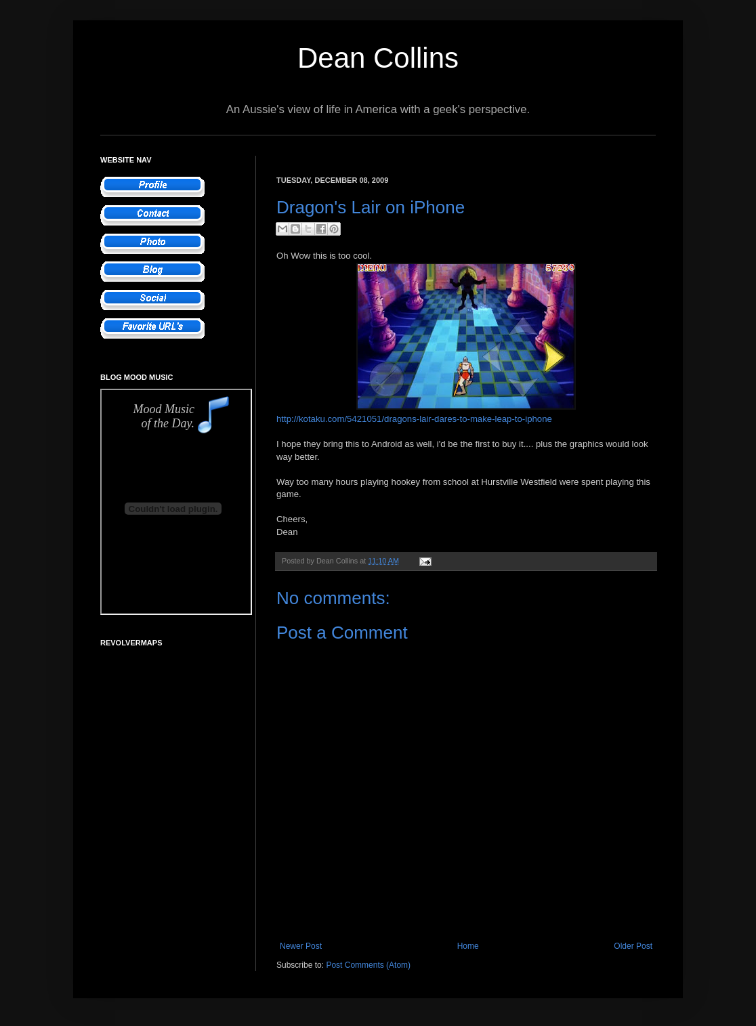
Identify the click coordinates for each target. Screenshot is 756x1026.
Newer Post (301, 946)
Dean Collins (378, 58)
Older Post (633, 946)
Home (468, 946)
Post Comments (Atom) (368, 965)
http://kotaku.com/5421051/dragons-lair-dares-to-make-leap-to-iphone (414, 419)
